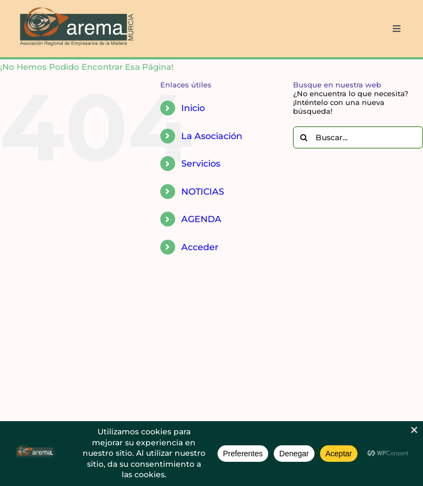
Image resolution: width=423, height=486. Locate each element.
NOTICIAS (202, 191)
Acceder (200, 247)
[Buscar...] (358, 137)
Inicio (193, 108)
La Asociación (211, 136)
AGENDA (201, 219)
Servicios (200, 163)
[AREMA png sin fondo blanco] (75, 7)
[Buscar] (304, 137)
